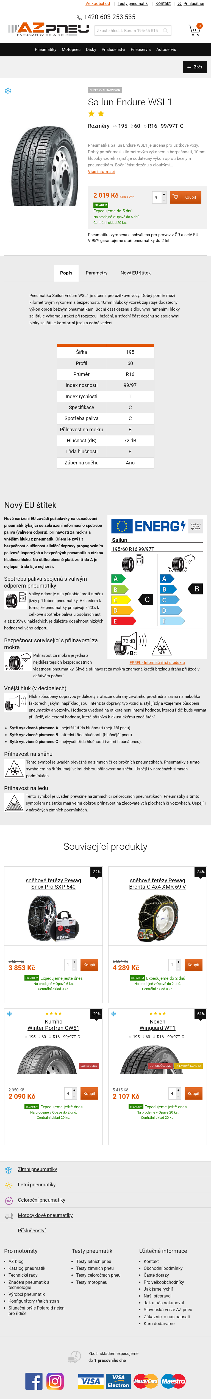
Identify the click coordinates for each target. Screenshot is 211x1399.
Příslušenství (115, 49)
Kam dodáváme (159, 1311)
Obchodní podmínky (163, 1255)
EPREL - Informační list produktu (157, 662)
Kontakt (163, 3)
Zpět (197, 67)
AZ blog (16, 1248)
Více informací (101, 171)
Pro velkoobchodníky (164, 1269)
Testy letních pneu (93, 1248)
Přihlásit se (189, 4)
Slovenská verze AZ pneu (168, 1297)
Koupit (181, 197)
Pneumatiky (38, 49)
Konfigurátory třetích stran (34, 1288)
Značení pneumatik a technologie (29, 1272)
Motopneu (67, 49)
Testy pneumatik (131, 3)
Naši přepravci (157, 1283)
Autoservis (173, 49)
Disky (90, 49)
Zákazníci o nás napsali (167, 1304)
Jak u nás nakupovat (164, 1290)
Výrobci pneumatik (27, 1281)
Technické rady (23, 1262)
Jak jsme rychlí (158, 1276)
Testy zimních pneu (95, 1255)
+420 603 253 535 (109, 17)
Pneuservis (145, 49)
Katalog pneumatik (27, 1255)
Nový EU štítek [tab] (139, 273)
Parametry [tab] (96, 273)
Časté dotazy (156, 1262)
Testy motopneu (91, 1269)
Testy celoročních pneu (98, 1262)
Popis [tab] (62, 273)
